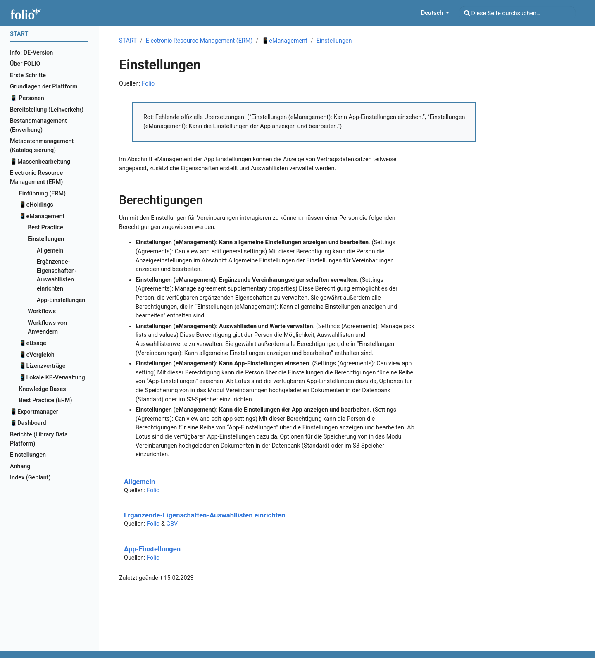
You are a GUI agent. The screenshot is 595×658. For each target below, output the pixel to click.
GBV (172, 523)
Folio (148, 83)
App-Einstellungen (152, 549)
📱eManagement (284, 40)
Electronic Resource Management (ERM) (199, 40)
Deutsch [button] (433, 13)
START (128, 40)
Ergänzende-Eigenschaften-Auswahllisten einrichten (204, 515)
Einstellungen (334, 40)
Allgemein (139, 482)
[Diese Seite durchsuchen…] (517, 13)
